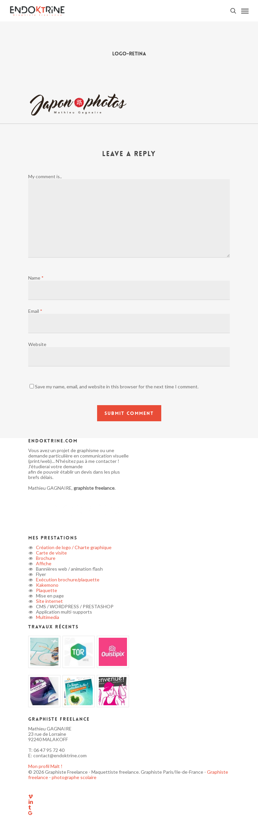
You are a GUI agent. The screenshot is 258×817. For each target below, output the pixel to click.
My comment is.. (45, 176)
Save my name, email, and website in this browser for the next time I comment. (117, 386)
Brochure (45, 558)
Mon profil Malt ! (45, 766)
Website (37, 344)
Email (35, 311)
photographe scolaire (74, 777)
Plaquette (46, 590)
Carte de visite (51, 553)
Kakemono (46, 585)
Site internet (49, 601)
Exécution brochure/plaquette (67, 579)
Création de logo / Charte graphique (73, 547)
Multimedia (47, 617)
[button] (245, 10)
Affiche (43, 563)
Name (36, 278)
